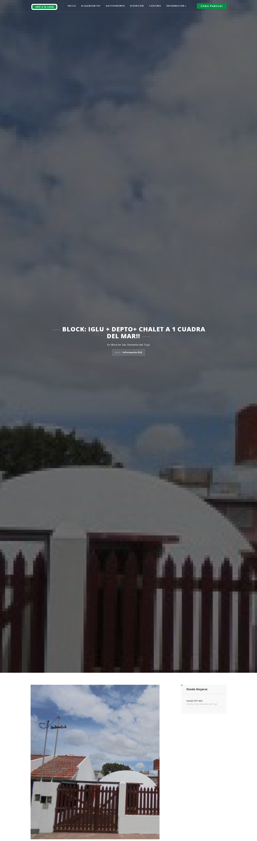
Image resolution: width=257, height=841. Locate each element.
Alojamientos (91, 5)
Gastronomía (115, 5)
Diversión (137, 5)
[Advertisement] (204, 768)
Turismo (155, 5)
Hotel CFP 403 (195, 701)
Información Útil (132, 352)
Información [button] (176, 5)
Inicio (72, 5)
